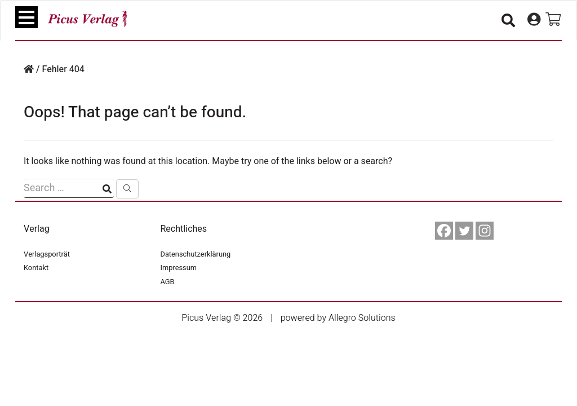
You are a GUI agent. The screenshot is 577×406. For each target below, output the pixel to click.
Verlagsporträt (47, 254)
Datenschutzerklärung (196, 254)
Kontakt (36, 268)
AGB (168, 282)
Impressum (179, 268)
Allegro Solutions (362, 318)
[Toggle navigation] (26, 17)
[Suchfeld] (69, 188)
